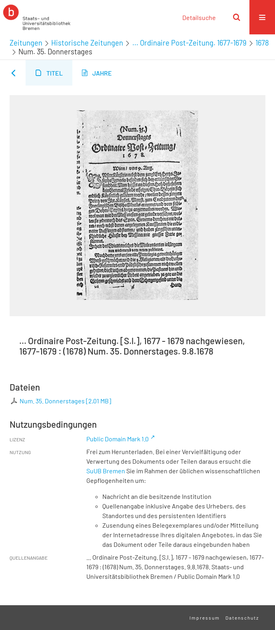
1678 (262, 42)
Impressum (204, 617)
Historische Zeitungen (87, 42)
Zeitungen (26, 42)
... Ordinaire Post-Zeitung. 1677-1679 (189, 42)
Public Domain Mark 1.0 (117, 439)
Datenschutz (242, 617)
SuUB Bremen (105, 470)
